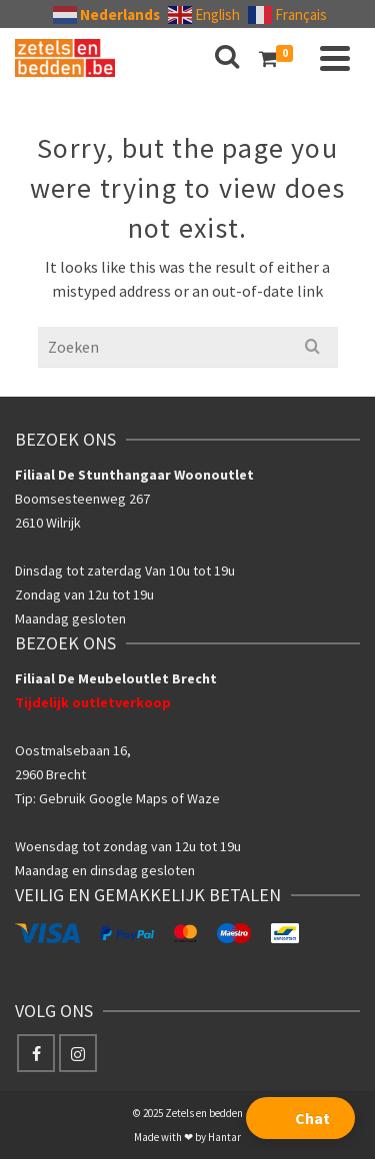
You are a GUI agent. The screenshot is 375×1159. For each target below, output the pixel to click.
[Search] (227, 58)
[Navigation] (335, 58)
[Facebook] (36, 1053)
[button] (300, 1118)
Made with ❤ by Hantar (187, 1137)
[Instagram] (78, 1053)
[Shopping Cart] (279, 58)
